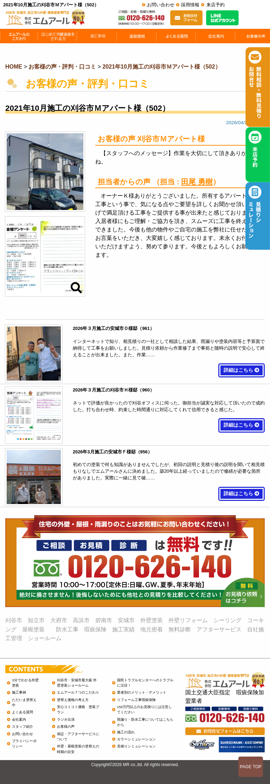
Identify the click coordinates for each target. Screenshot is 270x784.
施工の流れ (126, 732)
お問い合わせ (160, 4)
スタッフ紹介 (22, 726)
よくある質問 (22, 712)
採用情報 (190, 4)
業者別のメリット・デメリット (141, 692)
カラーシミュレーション (136, 739)
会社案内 (19, 719)
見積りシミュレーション (136, 746)
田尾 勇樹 (197, 182)
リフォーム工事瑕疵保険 (136, 700)
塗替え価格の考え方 (73, 700)
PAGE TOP (251, 766)
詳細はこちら (241, 370)
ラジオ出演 (66, 719)
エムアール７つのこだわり (78, 692)
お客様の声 (66, 726)
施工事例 (19, 692)
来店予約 (215, 4)
